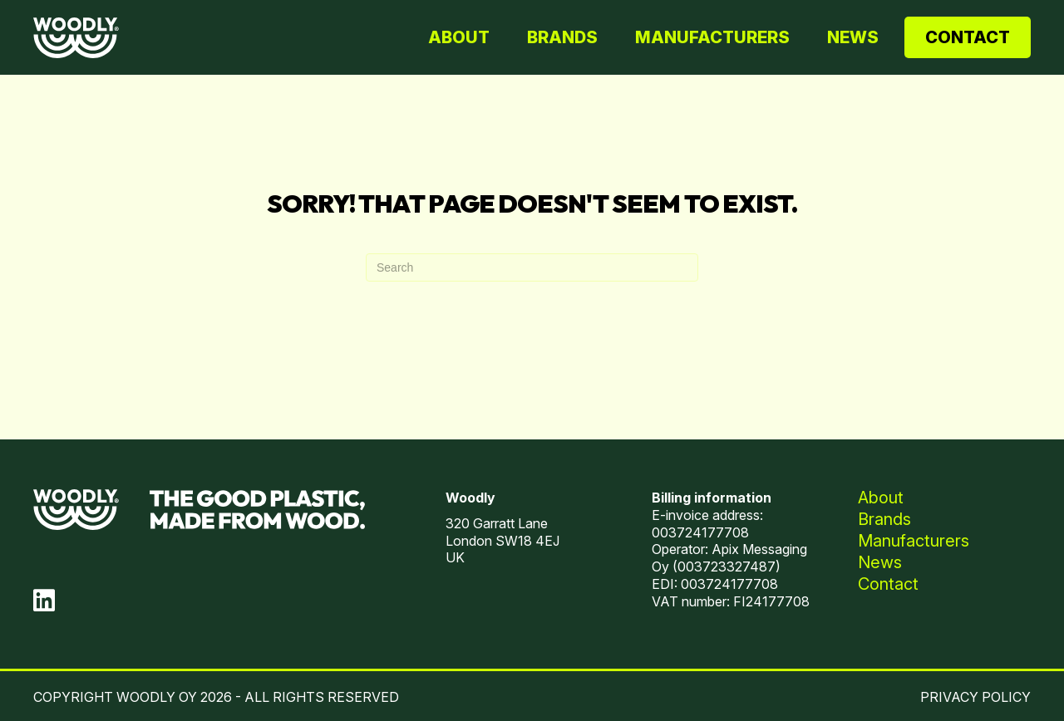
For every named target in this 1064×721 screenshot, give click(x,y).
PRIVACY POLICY (975, 697)
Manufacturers (712, 37)
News (853, 37)
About (459, 37)
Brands (562, 37)
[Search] (532, 267)
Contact (967, 37)
